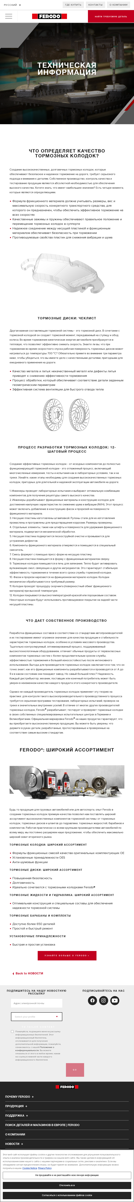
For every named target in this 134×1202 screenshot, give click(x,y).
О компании (119, 4)
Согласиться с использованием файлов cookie (67, 1195)
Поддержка (17, 1115)
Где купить (73, 4)
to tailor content (38, 1027)
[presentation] (37, 1070)
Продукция (16, 1106)
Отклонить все (67, 1185)
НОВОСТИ (14, 1144)
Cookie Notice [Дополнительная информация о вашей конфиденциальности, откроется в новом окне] (29, 1168)
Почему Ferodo (20, 1096)
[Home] (49, 16)
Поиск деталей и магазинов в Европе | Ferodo (42, 1125)
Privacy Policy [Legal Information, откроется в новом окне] (44, 1168)
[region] (67, 1176)
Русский (10, 4)
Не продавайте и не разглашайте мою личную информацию (67, 1175)
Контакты (95, 4)
